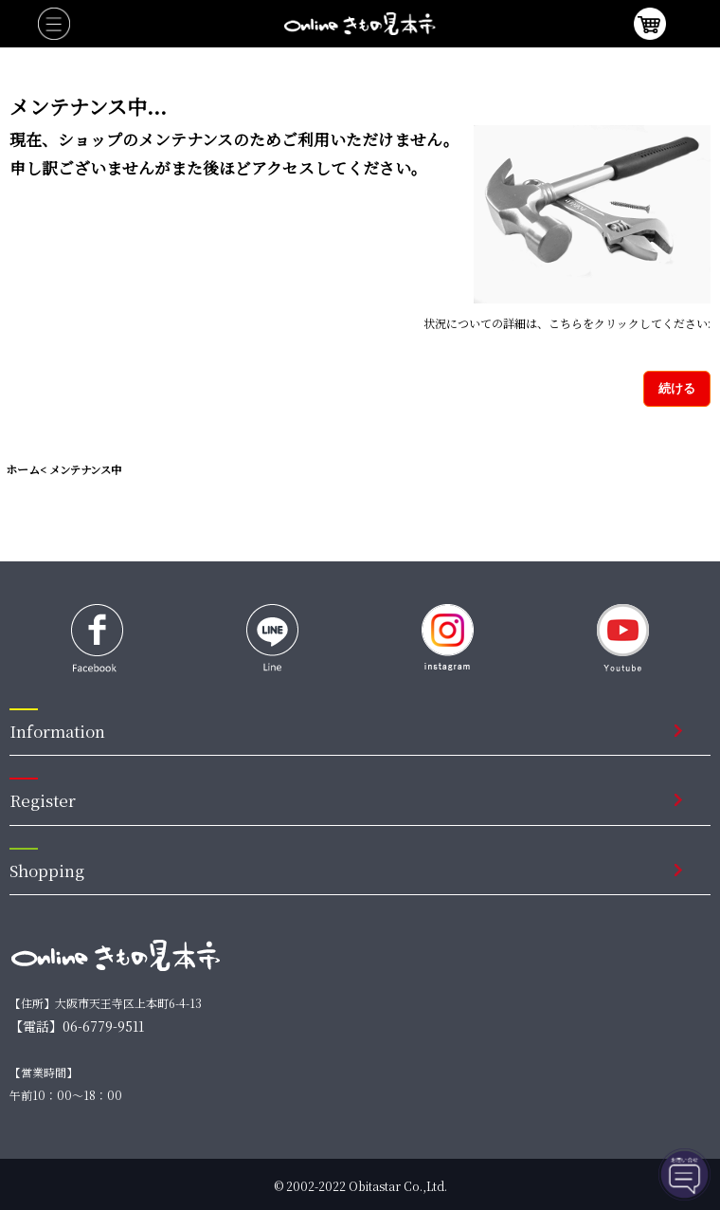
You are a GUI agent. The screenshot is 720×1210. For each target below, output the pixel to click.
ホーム (23, 469)
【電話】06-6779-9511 (76, 1026)
